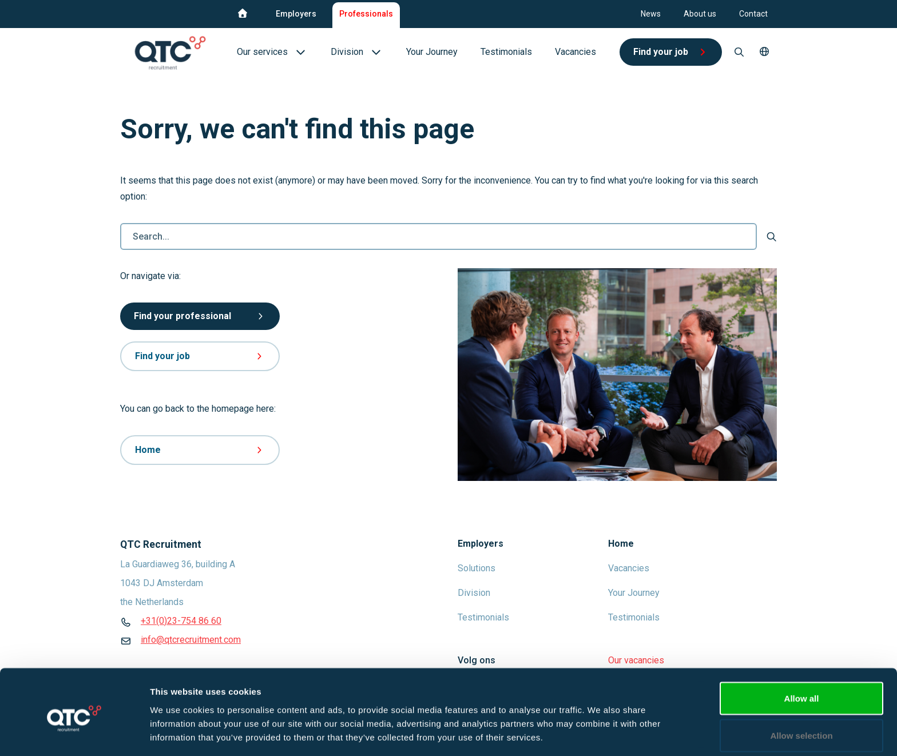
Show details (600, 726)
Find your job (200, 356)
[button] (764, 52)
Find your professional (200, 316)
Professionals (366, 13)
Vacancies (628, 568)
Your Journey (634, 592)
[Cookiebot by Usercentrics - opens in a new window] (74, 733)
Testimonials (483, 617)
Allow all (801, 650)
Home (200, 449)
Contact (753, 13)
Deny (801, 725)
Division (474, 592)
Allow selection (801, 688)
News (651, 13)
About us (700, 13)
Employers (296, 13)
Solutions (476, 568)
